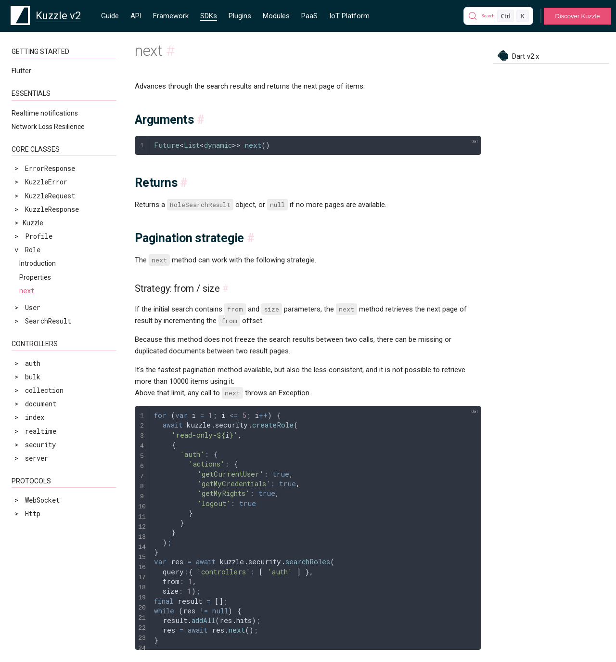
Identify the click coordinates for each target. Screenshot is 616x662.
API (135, 16)
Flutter (21, 71)
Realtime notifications (45, 113)
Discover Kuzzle (577, 16)
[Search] (498, 16)
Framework (171, 16)
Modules (276, 16)
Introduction (37, 263)
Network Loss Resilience (48, 126)
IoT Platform (349, 16)
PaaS (309, 16)
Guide (110, 16)
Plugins (240, 16)
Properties (35, 277)
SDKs (208, 16)
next (27, 290)
